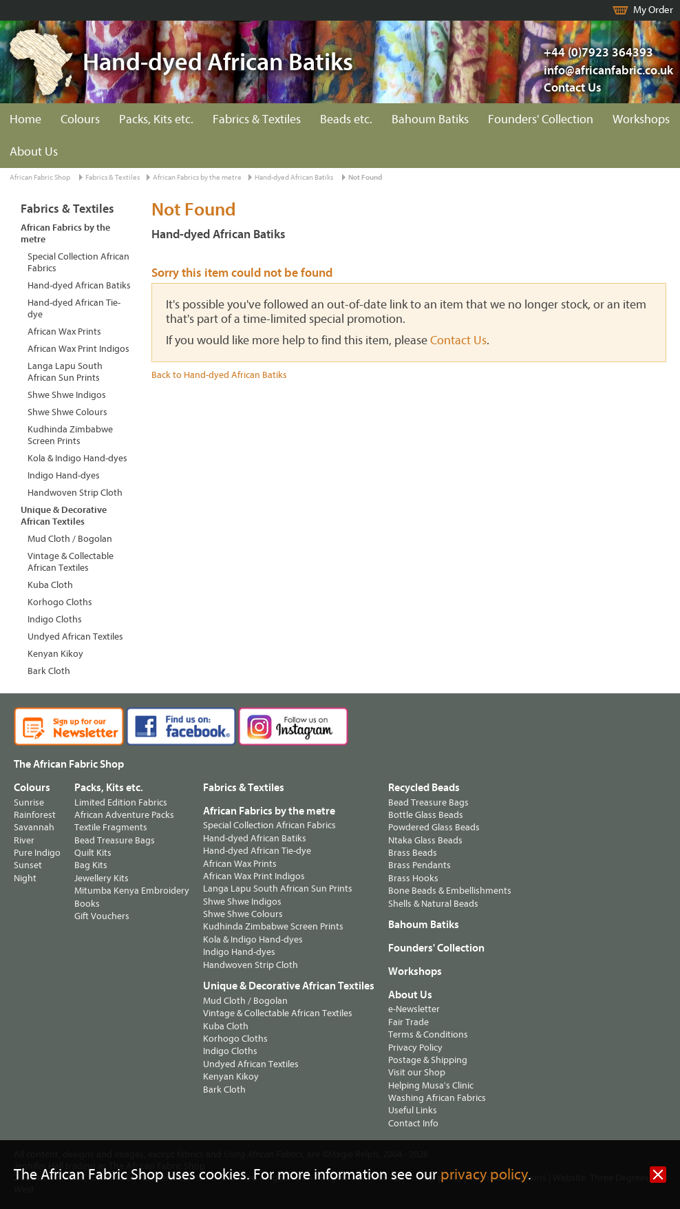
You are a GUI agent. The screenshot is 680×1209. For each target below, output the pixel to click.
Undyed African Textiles (75, 636)
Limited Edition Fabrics (120, 802)
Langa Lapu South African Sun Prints (65, 371)
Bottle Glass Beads (425, 815)
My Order (653, 10)
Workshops (641, 119)
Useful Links (412, 1110)
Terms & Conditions (428, 1034)
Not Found (365, 177)
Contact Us (573, 88)
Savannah (34, 827)
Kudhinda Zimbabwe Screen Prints (70, 435)
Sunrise (29, 802)
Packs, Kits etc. (156, 119)
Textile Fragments (110, 827)
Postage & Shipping (427, 1060)
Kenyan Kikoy (55, 654)
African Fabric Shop (40, 177)
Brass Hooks (413, 878)
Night (25, 878)
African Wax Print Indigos (78, 349)
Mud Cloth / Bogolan (70, 539)
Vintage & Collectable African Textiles (71, 562)
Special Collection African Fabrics (78, 262)
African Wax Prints (64, 331)
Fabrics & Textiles (257, 119)
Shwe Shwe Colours (67, 412)
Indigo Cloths (55, 619)
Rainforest (35, 815)
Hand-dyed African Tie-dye (74, 308)
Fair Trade (408, 1022)
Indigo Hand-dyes (64, 475)
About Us (34, 152)
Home (25, 119)
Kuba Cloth (50, 585)
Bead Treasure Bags (114, 840)
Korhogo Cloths (60, 602)
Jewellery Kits (101, 878)
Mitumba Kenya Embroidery (131, 890)
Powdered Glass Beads (434, 827)
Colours (80, 119)
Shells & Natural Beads (433, 904)
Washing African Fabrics (437, 1098)
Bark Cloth (49, 671)
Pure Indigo (37, 853)
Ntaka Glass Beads (425, 840)
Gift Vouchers (101, 916)
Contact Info (413, 1123)
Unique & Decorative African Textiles (64, 515)
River (24, 840)
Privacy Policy (415, 1047)
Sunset (28, 865)
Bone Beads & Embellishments (449, 890)
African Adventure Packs (124, 815)
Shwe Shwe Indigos (67, 395)
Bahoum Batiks (430, 119)
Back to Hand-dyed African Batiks (219, 375)
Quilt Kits (92, 853)
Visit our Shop (416, 1072)
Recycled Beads (424, 787)
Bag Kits (90, 865)
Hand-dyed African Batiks (294, 177)
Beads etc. (346, 119)
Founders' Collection (540, 119)
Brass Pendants (419, 865)
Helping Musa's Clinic (431, 1085)
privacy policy (484, 1175)
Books (87, 904)
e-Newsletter (414, 1009)
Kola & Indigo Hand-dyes (77, 458)
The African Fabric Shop (69, 764)
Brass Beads (412, 853)
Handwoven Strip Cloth (75, 492)
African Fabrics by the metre (197, 177)
